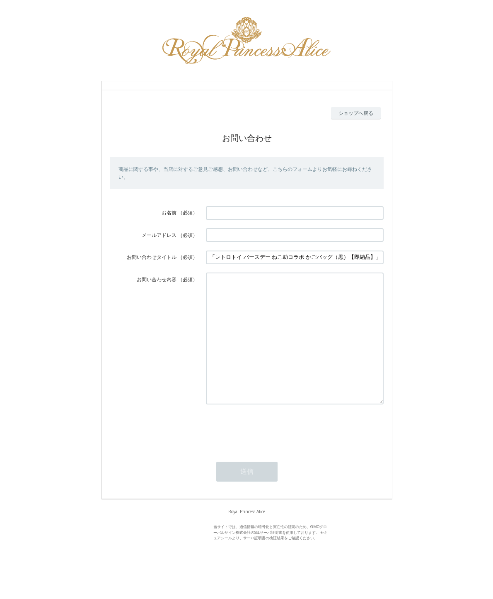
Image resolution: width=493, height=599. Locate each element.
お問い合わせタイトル (151, 257)
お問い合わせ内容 (156, 279)
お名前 (169, 212)
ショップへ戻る (355, 113)
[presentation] (269, 454)
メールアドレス (159, 235)
